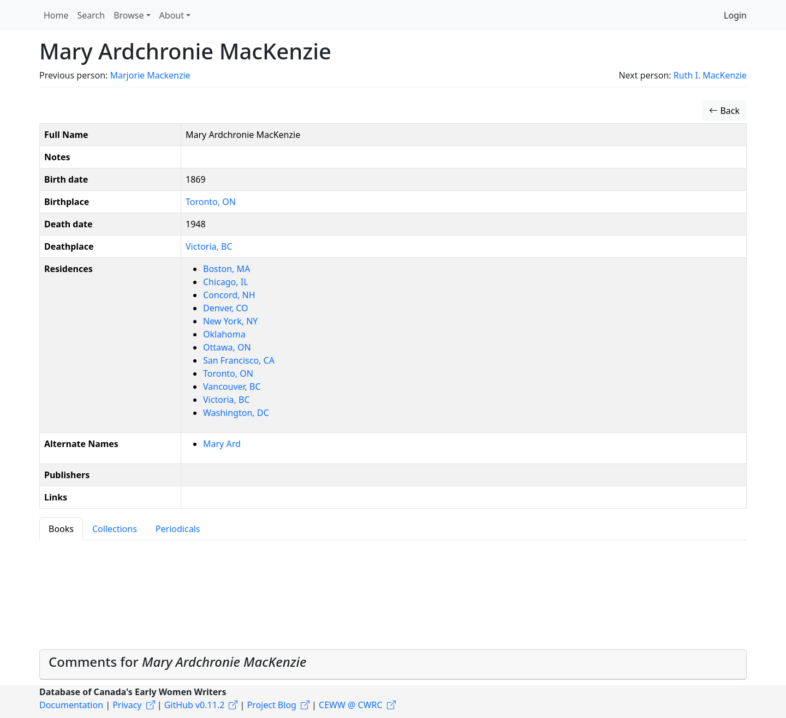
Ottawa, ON (227, 347)
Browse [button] (129, 15)
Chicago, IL (225, 282)
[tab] (393, 664)
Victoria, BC (209, 246)
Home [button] (56, 15)
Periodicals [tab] (178, 529)
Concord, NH (229, 295)
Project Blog (271, 705)
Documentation (71, 705)
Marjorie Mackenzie (150, 75)
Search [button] (91, 15)
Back (724, 111)
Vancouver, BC (232, 387)
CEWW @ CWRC (351, 705)
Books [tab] (61, 529)
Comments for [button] (177, 662)
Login (735, 15)
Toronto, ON (211, 202)
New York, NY (230, 321)
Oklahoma (224, 334)
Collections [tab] (114, 529)
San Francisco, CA (239, 360)
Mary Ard (222, 444)
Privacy (126, 705)
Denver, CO (225, 308)
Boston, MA (226, 269)
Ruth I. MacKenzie (710, 75)
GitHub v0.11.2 (194, 705)
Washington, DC (236, 413)
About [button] (171, 15)
